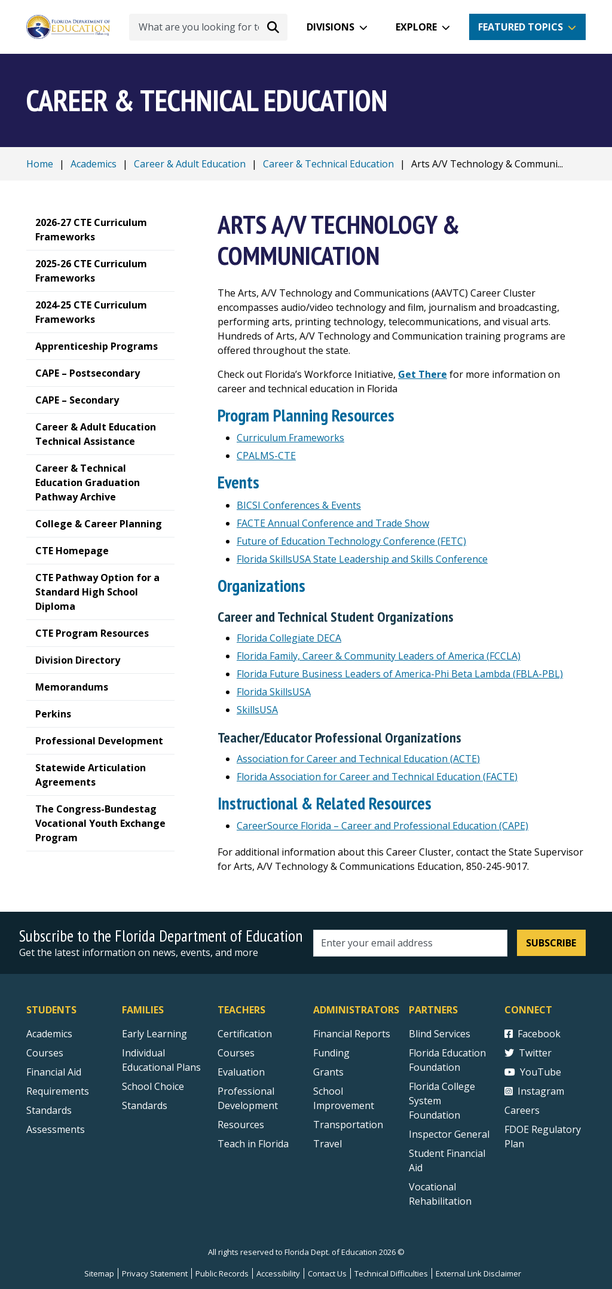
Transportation (348, 1124)
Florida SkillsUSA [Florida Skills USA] (274, 691)
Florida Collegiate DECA (289, 637)
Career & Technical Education (328, 163)
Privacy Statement (155, 1273)
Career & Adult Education (190, 163)
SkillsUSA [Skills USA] (257, 709)
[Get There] (422, 374)
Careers (522, 1110)
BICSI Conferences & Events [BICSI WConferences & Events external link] (299, 505)
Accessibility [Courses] (278, 1273)
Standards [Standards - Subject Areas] (49, 1110)
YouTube (532, 1072)
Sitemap (99, 1273)
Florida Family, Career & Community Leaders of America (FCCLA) (379, 655)
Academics (94, 163)
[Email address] (410, 943)
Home (39, 163)
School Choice (153, 1086)
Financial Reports (351, 1033)
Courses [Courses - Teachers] (236, 1052)
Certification (245, 1033)
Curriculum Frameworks (290, 437)
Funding (331, 1052)
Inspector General (449, 1134)
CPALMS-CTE (266, 455)
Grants (328, 1072)
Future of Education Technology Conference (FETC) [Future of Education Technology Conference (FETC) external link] (351, 541)
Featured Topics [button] (520, 26)
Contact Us (327, 1273)
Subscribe (551, 942)
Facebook (532, 1033)
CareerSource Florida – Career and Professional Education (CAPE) (382, 825)
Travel (327, 1143)
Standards (144, 1105)
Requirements (57, 1091)
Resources (241, 1124)
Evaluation (241, 1072)
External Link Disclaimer (478, 1273)
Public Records (222, 1273)
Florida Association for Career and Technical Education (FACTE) (377, 776)
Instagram (534, 1091)
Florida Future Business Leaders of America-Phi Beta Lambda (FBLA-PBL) (400, 673)
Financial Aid (53, 1072)
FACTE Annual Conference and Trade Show (333, 523)
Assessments (55, 1129)
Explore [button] (416, 26)
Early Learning (154, 1033)
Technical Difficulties (391, 1273)
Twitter (528, 1052)
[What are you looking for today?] (208, 27)
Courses (44, 1052)
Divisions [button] (330, 26)
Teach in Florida (253, 1143)
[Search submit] (273, 27)
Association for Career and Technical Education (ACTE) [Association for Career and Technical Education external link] (358, 758)
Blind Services (439, 1033)
